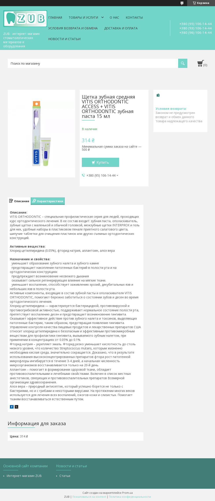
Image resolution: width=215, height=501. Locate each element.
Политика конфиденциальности (130, 497)
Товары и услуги (83, 17)
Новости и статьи (64, 39)
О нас (114, 17)
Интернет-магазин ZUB (24, 476)
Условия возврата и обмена (73, 28)
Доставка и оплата (121, 28)
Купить (103, 162)
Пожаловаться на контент (89, 497)
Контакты (134, 17)
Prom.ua (127, 493)
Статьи (64, 476)
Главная (55, 17)
